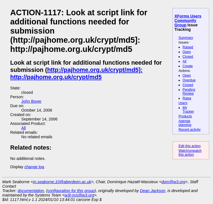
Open (186, 52)
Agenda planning (185, 123)
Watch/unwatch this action (190, 153)
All (184, 61)
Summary (186, 38)
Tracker (188, 110)
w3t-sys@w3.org (79, 195)
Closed (187, 57)
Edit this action (190, 146)
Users (183, 103)
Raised (187, 47)
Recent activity (190, 130)
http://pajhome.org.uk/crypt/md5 (56, 77)
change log (34, 167)
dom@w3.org (173, 182)
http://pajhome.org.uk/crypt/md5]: (95, 69)
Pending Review (188, 91)
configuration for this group (71, 190)
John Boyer (31, 101)
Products (185, 116)
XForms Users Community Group (187, 20)
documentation (31, 190)
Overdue (189, 80)
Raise (186, 98)
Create (187, 66)
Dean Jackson (152, 190)
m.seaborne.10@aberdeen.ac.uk (62, 182)
